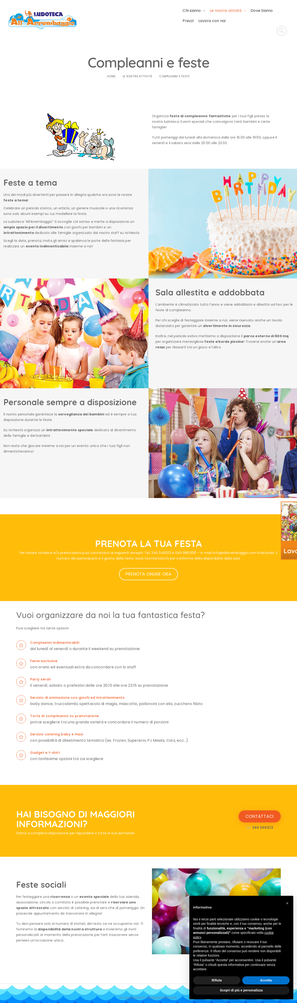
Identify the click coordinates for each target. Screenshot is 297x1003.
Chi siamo (140, 16)
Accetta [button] (266, 980)
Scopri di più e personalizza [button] (241, 990)
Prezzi (231, 16)
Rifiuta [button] (217, 980)
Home (111, 67)
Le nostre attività (174, 16)
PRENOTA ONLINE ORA (148, 565)
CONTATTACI (259, 807)
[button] (287, 903)
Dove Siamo (210, 16)
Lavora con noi (255, 16)
